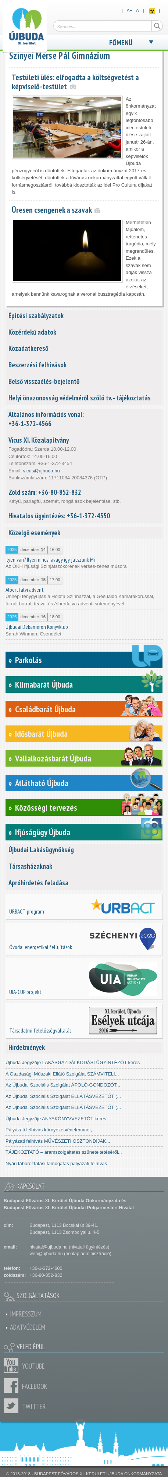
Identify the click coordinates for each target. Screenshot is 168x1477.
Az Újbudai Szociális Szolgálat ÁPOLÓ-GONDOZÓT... (63, 1085)
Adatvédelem (27, 1327)
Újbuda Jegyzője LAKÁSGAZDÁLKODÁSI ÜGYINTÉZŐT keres (73, 1062)
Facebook (13, 1385)
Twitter (13, 1405)
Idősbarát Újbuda (41, 733)
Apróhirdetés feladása (38, 882)
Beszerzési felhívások (37, 364)
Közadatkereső (28, 348)
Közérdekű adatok (32, 332)
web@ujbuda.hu (45, 1253)
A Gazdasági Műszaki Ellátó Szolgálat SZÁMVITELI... (62, 1074)
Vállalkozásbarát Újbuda (53, 758)
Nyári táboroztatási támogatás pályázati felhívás (56, 1163)
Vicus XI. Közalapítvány (38, 440)
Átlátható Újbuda (41, 783)
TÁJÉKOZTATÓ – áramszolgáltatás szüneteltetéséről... (64, 1152)
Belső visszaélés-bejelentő (43, 381)
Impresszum (26, 1314)
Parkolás (28, 660)
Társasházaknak (30, 866)
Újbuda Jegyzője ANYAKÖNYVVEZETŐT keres (56, 1118)
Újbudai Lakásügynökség (41, 849)
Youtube (13, 1365)
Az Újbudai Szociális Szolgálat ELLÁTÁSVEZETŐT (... (63, 1096)
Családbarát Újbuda (45, 709)
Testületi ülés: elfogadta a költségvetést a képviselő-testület (75, 81)
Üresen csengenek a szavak (52, 210)
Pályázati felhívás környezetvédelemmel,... (51, 1129)
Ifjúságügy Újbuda (42, 832)
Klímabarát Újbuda (44, 684)
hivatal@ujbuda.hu (48, 1247)
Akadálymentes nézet (152, 11)
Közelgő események (34, 532)
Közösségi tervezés (46, 807)
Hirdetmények (26, 1047)
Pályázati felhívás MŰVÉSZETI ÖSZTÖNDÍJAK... (58, 1141)
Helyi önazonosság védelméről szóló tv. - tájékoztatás (79, 397)
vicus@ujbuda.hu (41, 470)
